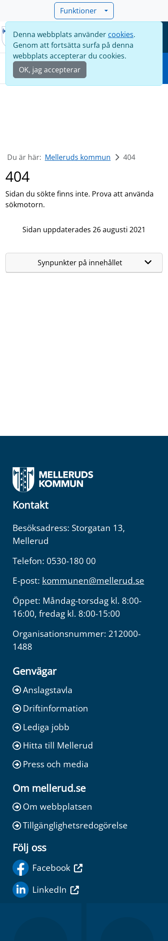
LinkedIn (46, 890)
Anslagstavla (43, 690)
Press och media (51, 764)
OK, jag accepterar (50, 70)
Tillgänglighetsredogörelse (70, 825)
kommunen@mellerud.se (93, 580)
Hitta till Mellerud (53, 745)
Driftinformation (50, 708)
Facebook (47, 868)
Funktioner (81, 11)
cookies (121, 34)
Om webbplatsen (52, 806)
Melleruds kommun (78, 157)
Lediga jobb (41, 727)
